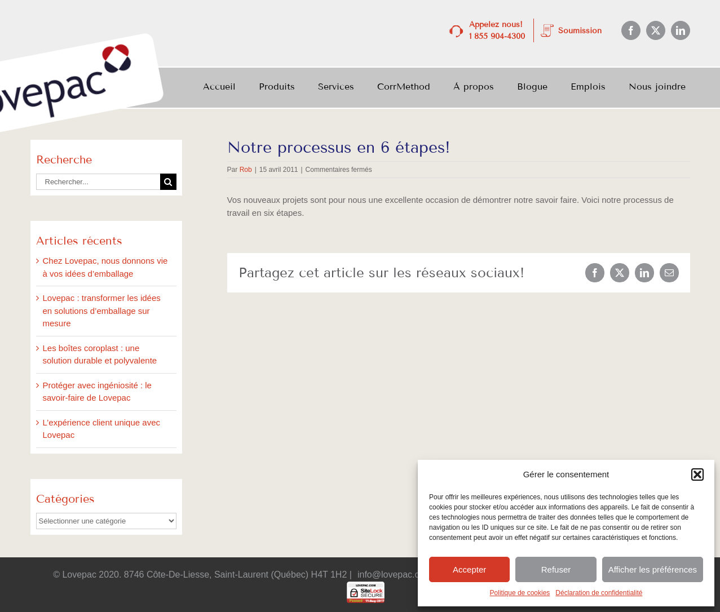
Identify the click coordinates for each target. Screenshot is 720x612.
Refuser (556, 569)
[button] (697, 474)
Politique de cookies (520, 593)
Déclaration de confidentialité (598, 593)
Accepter (469, 569)
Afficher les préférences (652, 569)
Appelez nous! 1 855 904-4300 (497, 30)
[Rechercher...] (98, 182)
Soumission (580, 31)
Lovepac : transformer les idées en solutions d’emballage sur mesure (102, 310)
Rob (246, 170)
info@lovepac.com (394, 574)
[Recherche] (168, 182)
